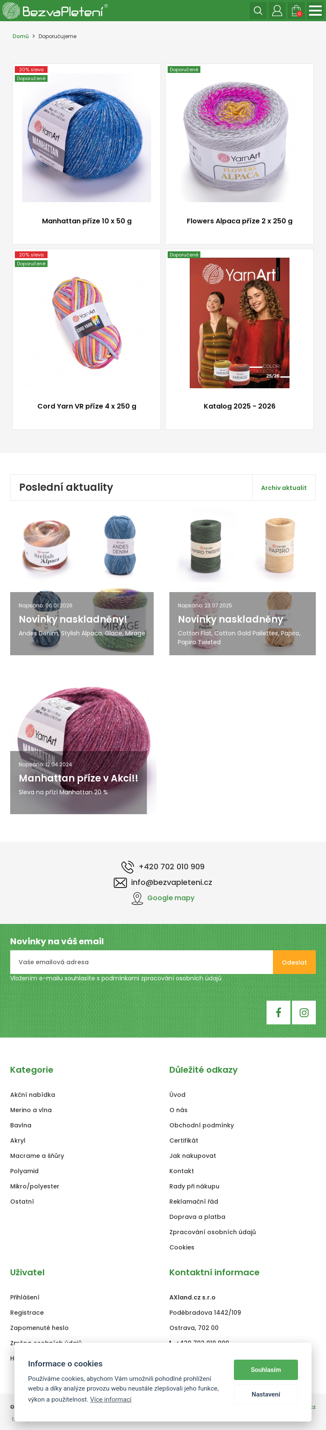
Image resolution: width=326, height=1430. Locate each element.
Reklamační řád (193, 1201)
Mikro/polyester (34, 1186)
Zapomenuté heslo (39, 1328)
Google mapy (163, 898)
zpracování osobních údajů (181, 978)
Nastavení (266, 1394)
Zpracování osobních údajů (212, 1232)
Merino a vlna (31, 1110)
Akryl (17, 1140)
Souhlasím (266, 1370)
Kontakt (181, 1171)
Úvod (177, 1095)
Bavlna (20, 1125)
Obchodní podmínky (201, 1125)
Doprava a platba (197, 1217)
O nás (178, 1110)
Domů (21, 36)
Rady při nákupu (194, 1186)
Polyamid (24, 1171)
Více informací (111, 1399)
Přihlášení (24, 1297)
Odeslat (294, 962)
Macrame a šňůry (37, 1156)
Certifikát (183, 1140)
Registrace (27, 1312)
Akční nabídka (32, 1095)
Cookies (181, 1247)
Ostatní (22, 1201)
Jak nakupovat (192, 1156)
